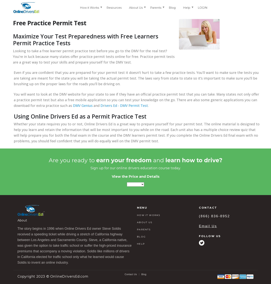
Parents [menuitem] (155, 9)
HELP (141, 243)
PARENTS (144, 229)
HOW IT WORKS (148, 215)
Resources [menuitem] (114, 7)
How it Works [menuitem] (89, 9)
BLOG (141, 236)
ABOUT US (144, 222)
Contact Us (131, 274)
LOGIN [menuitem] (202, 7)
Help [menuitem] (186, 9)
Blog (143, 274)
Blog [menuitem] (172, 7)
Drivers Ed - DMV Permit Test (124, 105)
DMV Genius (83, 105)
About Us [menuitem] (135, 9)
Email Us (208, 226)
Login (251, 7)
